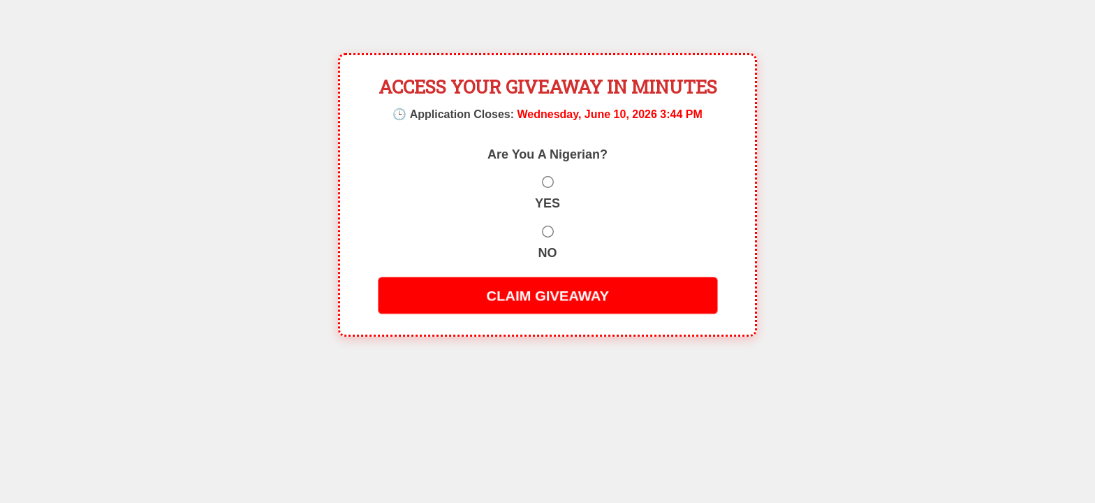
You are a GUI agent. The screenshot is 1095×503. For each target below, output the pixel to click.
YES (547, 203)
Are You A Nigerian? (547, 154)
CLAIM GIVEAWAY (547, 295)
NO (547, 253)
